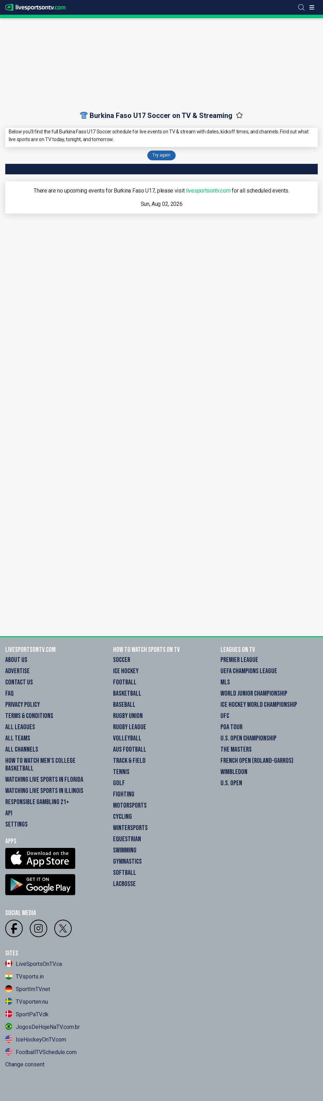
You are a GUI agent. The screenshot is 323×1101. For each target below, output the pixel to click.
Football (124, 682)
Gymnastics (127, 861)
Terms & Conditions (29, 716)
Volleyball (127, 738)
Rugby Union (128, 716)
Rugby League (129, 727)
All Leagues (20, 727)
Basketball (127, 693)
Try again (161, 155)
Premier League (239, 660)
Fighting (123, 794)
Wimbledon (233, 772)
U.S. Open (231, 783)
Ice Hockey (126, 671)
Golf (119, 783)
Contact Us (19, 682)
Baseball (124, 705)
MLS (225, 682)
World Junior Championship (253, 693)
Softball (124, 873)
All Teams (17, 738)
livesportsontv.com (208, 190)
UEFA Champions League (248, 671)
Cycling (122, 817)
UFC (224, 716)
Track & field (129, 761)
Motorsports (130, 805)
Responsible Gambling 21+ (37, 802)
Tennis (121, 772)
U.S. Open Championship (248, 738)
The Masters (236, 749)
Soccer (121, 660)
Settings (16, 824)
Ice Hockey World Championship (258, 705)
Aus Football (129, 749)
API (8, 813)
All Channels (21, 749)
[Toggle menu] (312, 7)
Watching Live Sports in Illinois (44, 791)
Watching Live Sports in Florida (44, 779)
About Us (16, 660)
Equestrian (127, 839)
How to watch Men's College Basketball (40, 765)
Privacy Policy (22, 705)
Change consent (24, 1064)
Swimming (124, 850)
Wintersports (130, 828)
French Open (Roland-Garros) (256, 761)
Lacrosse (124, 884)
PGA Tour (231, 727)
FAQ (9, 693)
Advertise (17, 671)
